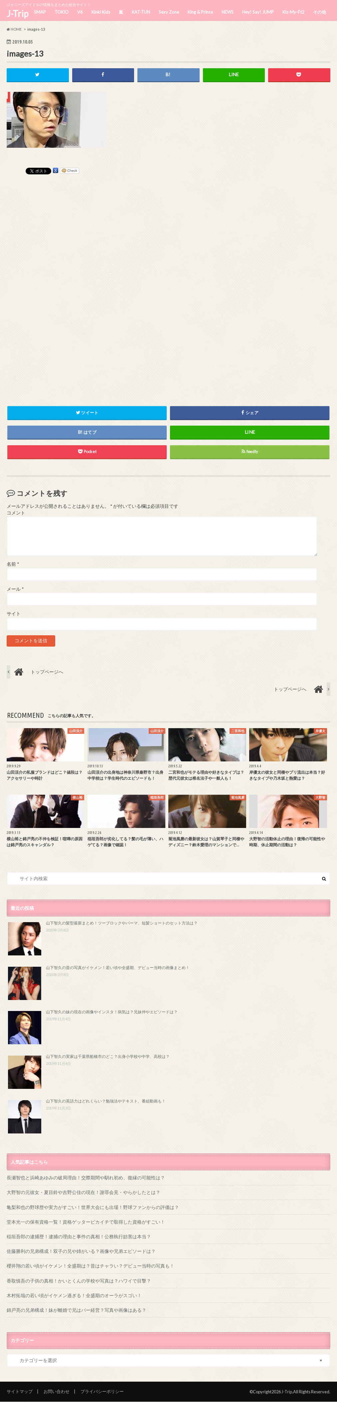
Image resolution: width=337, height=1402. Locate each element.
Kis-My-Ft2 (293, 12)
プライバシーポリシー (102, 1391)
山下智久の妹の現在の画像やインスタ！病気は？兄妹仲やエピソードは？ (112, 1011)
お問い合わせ (57, 1391)
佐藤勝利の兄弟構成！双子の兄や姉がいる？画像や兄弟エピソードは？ (81, 1251)
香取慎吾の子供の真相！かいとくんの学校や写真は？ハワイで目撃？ (79, 1281)
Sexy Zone (169, 12)
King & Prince (200, 12)
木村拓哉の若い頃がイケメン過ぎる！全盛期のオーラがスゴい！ (74, 1295)
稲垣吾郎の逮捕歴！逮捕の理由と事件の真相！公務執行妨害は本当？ (79, 1236)
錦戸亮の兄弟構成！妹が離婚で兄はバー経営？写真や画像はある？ (76, 1310)
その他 (319, 12)
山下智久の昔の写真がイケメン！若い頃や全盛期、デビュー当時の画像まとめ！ (118, 967)
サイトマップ (20, 1391)
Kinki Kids (100, 12)
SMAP (40, 12)
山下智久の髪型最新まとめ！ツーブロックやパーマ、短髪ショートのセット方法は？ (122, 922)
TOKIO (62, 12)
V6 (80, 12)
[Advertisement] (168, 282)
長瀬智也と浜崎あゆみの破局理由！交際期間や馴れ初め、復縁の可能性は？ (86, 1177)
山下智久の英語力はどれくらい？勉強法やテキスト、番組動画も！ (106, 1101)
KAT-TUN (141, 12)
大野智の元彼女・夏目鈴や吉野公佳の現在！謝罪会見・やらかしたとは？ (83, 1192)
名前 (13, 564)
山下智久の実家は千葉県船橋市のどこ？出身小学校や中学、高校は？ (108, 1056)
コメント (16, 512)
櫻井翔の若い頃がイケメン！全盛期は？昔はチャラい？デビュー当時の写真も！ (90, 1266)
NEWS (228, 12)
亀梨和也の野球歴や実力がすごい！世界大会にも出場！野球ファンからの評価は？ (93, 1207)
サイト (14, 613)
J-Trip (17, 13)
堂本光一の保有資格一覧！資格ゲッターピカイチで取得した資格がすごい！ (86, 1222)
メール (15, 589)
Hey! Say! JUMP (258, 12)
